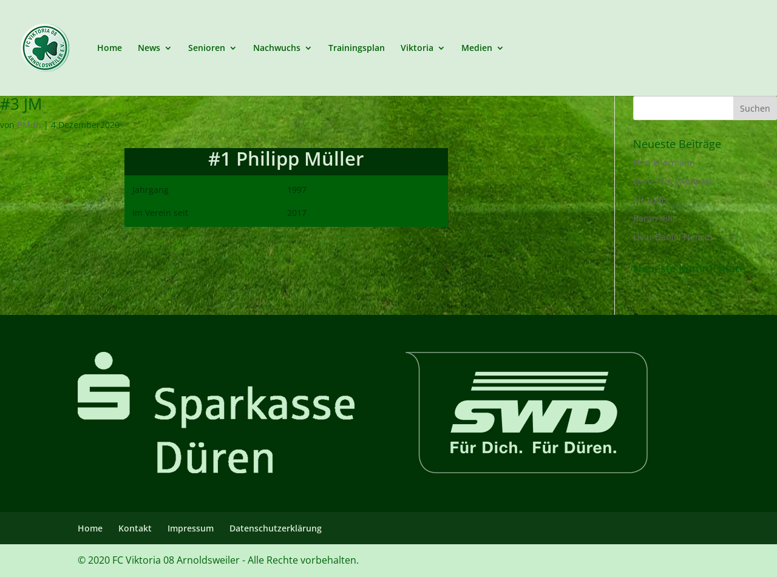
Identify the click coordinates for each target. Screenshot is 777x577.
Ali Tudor (651, 200)
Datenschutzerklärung (275, 528)
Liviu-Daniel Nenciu (673, 237)
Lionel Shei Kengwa (672, 181)
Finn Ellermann (664, 162)
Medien (476, 48)
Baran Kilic (655, 218)
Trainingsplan (356, 48)
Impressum (191, 528)
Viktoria (417, 48)
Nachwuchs (276, 48)
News (149, 48)
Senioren (206, 48)
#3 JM (21, 104)
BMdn (29, 124)
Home (109, 48)
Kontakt (135, 528)
